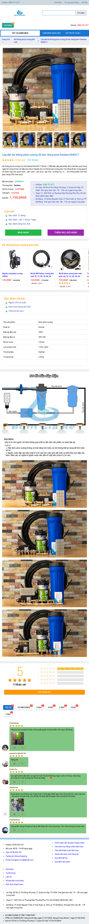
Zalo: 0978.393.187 (13, 852)
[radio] (10, 680)
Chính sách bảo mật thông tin (67, 854)
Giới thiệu (58, 2)
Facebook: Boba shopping (16, 856)
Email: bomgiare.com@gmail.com (20, 860)
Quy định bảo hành (62, 862)
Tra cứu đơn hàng (71, 2)
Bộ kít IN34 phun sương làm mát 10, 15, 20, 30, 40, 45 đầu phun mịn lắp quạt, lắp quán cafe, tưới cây (42, 275)
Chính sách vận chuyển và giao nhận (69, 843)
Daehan (17, 185)
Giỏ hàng (8, 25)
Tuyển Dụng (10, 873)
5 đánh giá (20, 160)
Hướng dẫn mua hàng (15, 881)
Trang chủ (6, 41)
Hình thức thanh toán (14, 884)
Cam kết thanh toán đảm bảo (67, 850)
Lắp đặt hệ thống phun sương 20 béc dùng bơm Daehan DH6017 (63, 40)
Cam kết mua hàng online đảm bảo (69, 847)
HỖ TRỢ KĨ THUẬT (73, 33)
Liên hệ (84, 2)
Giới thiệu (9, 869)
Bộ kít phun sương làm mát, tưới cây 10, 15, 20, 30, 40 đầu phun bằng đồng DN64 (70, 275)
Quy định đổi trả (61, 858)
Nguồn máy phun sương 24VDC (12, 274)
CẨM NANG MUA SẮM (51, 33)
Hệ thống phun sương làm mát (24, 40)
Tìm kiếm (81, 13)
